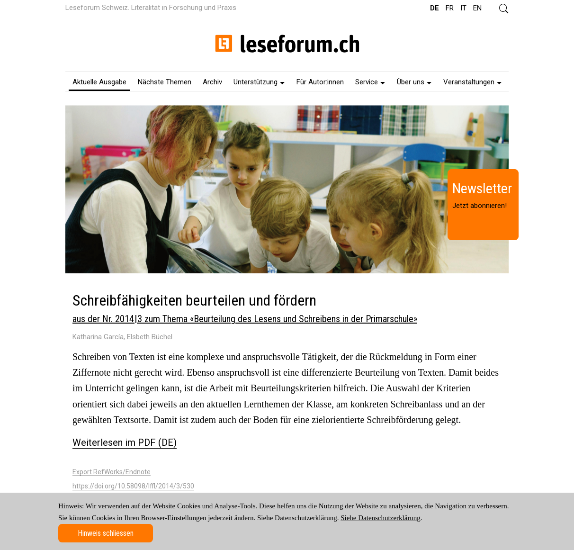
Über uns (414, 82)
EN (477, 8)
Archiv (212, 82)
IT (463, 8)
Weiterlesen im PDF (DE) (124, 442)
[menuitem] (99, 81)
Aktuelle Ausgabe (99, 82)
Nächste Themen (164, 82)
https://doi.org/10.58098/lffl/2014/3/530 (133, 486)
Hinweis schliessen (106, 533)
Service (370, 82)
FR (450, 8)
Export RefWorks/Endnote (111, 472)
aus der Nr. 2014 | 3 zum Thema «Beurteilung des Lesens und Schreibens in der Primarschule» (244, 319)
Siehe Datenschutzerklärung (381, 518)
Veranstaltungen (472, 82)
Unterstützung (259, 82)
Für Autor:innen (320, 82)
